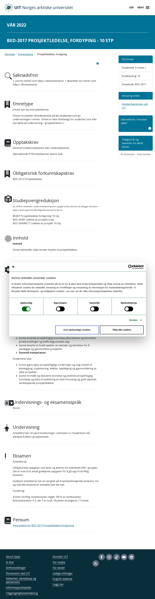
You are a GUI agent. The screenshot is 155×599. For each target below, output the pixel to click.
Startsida (10, 54)
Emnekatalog (25, 54)
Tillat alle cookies (121, 329)
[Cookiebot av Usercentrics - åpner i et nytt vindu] (130, 267)
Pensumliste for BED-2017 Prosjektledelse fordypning (43, 525)
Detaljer (133, 320)
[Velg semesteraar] (136, 154)
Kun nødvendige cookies (77, 329)
